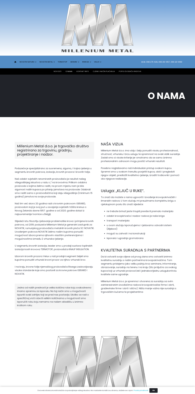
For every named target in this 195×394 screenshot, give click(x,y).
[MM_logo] (97, 28)
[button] (35, 62)
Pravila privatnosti (141, 390)
